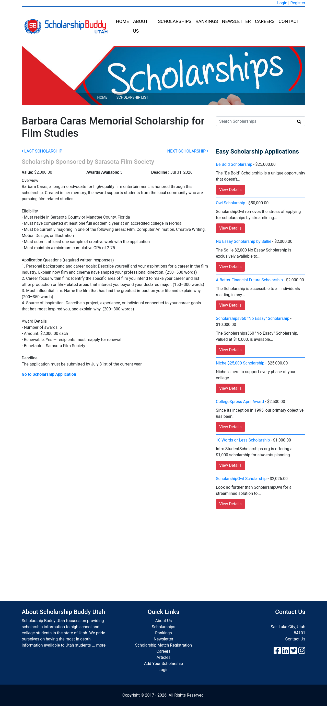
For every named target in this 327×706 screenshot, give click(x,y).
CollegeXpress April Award (240, 401)
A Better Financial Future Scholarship (249, 280)
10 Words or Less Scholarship (243, 440)
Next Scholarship (187, 151)
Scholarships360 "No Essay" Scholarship (252, 318)
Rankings (206, 21)
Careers (265, 21)
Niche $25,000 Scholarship (240, 363)
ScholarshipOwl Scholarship (241, 478)
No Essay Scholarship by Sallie (243, 241)
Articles (163, 657)
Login (282, 3)
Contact (288, 21)
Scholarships (174, 21)
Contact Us (295, 639)
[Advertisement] (163, 549)
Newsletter (236, 21)
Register (297, 3)
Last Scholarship (42, 151)
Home (122, 21)
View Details (230, 189)
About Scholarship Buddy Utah (63, 611)
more (101, 645)
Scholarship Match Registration (163, 645)
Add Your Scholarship (163, 663)
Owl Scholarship (230, 202)
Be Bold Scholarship (234, 164)
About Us (140, 26)
